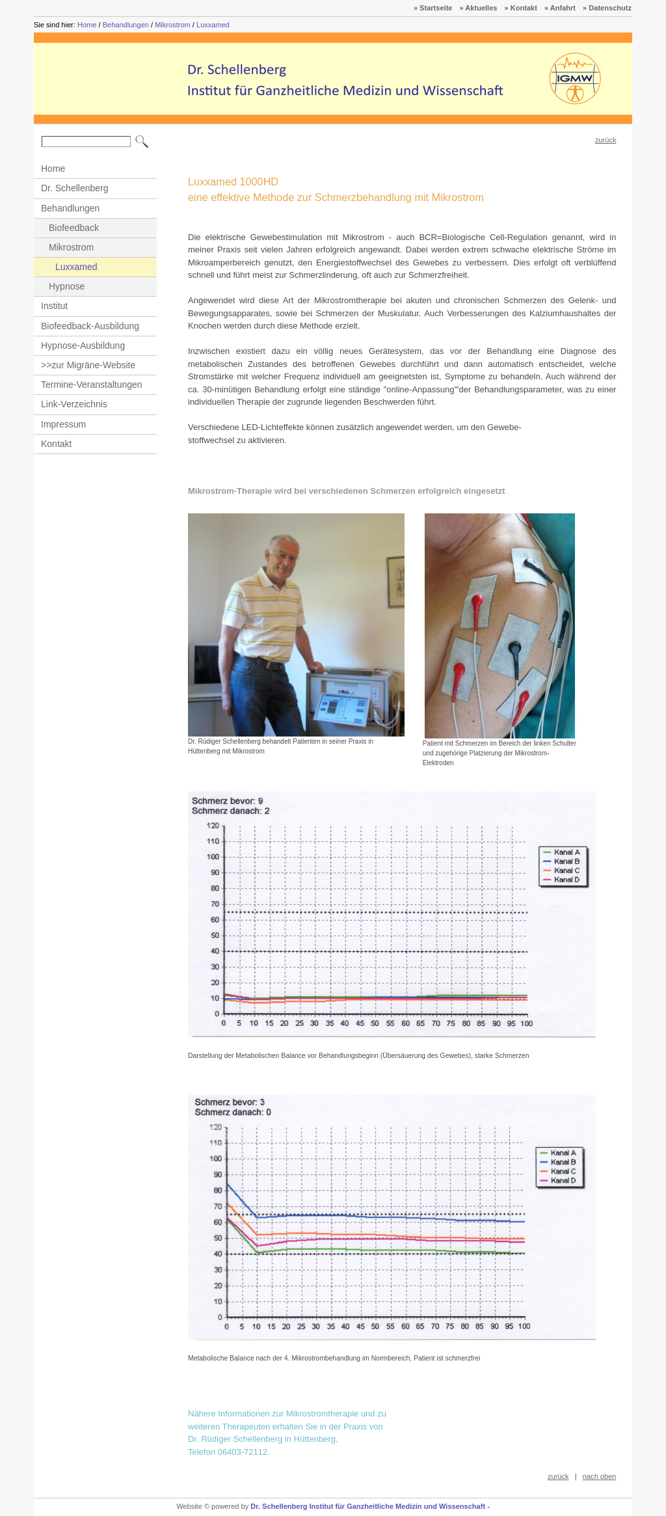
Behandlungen (126, 25)
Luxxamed (213, 25)
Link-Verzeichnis (74, 404)
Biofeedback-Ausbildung (90, 326)
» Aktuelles (479, 8)
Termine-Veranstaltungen (91, 384)
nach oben (600, 1476)
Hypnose (67, 286)
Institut (54, 306)
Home (86, 25)
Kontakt (56, 444)
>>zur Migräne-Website (88, 365)
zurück (606, 140)
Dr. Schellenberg (75, 188)
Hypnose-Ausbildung (83, 345)
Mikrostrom (173, 25)
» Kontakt (521, 8)
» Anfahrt (560, 8)
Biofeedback (74, 228)
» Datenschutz (607, 8)
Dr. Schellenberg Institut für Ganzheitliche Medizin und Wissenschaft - (370, 1506)
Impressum (63, 424)
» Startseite (433, 8)
